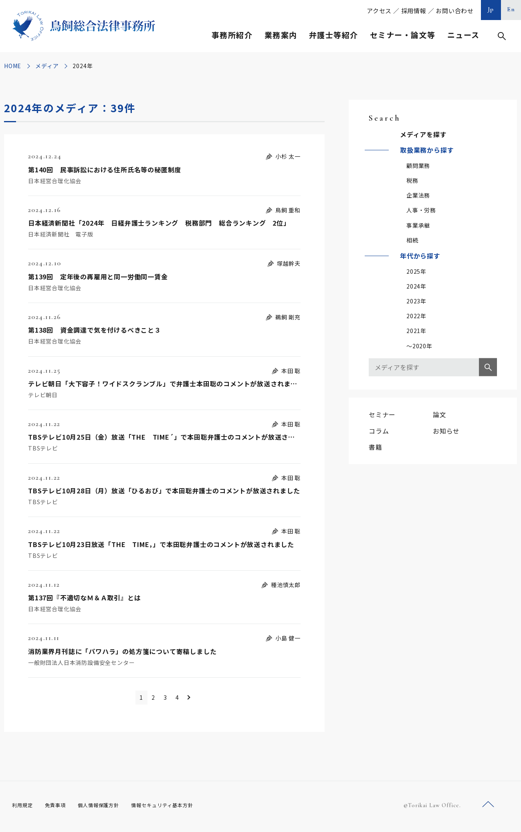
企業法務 (418, 195)
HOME (12, 66)
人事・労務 (421, 210)
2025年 (416, 271)
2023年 (416, 301)
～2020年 (419, 346)
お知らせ (446, 431)
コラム (379, 431)
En (511, 9)
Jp (491, 9)
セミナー (382, 414)
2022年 (416, 316)
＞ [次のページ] (205, 699)
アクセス (379, 10)
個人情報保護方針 (109, 808)
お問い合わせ (455, 10)
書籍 (375, 447)
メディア (47, 66)
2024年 (416, 286)
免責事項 (60, 808)
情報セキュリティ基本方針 (181, 808)
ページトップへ (488, 807)
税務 (412, 180)
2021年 (416, 331)
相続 (412, 240)
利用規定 (24, 808)
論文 (439, 414)
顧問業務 (418, 166)
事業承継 (418, 225)
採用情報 (413, 10)
